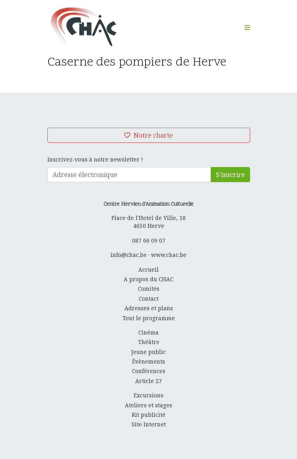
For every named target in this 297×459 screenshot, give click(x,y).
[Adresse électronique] (129, 174)
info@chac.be (129, 255)
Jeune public (148, 352)
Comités (148, 288)
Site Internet (149, 424)
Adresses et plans (148, 308)
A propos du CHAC (148, 279)
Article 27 (148, 381)
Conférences (148, 371)
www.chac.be (168, 255)
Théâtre (148, 342)
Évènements (148, 361)
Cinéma (148, 332)
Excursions (148, 395)
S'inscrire (230, 174)
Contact (149, 298)
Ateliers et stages (148, 405)
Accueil (148, 269)
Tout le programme (148, 318)
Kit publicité (148, 414)
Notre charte (148, 135)
